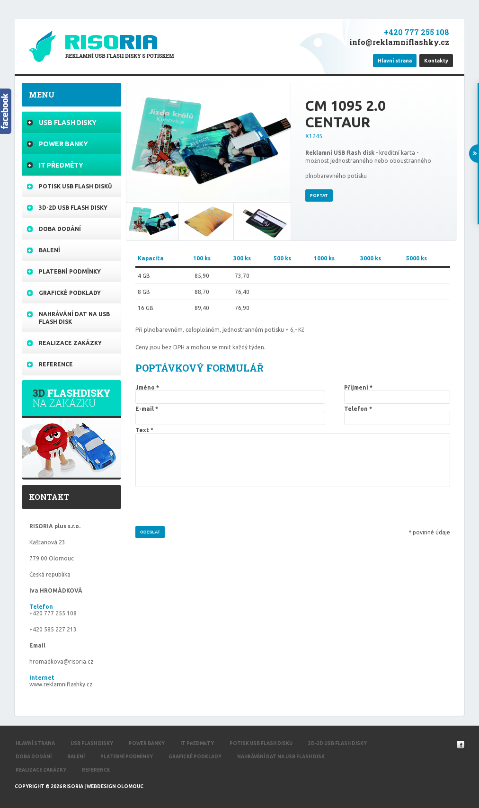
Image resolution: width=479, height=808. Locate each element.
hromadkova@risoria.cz (61, 661)
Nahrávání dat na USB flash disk (74, 318)
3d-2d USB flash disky (73, 207)
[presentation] (207, 507)
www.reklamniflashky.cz (61, 684)
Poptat (319, 195)
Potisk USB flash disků (75, 186)
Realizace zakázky (70, 343)
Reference (56, 364)
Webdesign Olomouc (115, 786)
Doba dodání (60, 229)
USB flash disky (68, 122)
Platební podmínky (70, 271)
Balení (49, 250)
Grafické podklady (70, 293)
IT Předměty (61, 165)
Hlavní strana (35, 743)
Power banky (63, 144)
